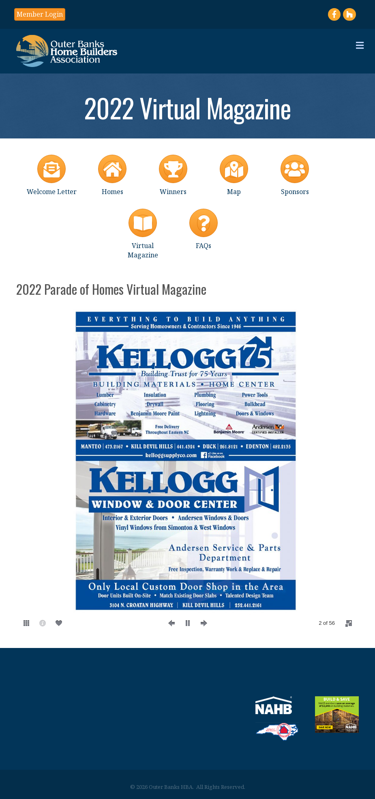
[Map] (234, 174)
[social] (59, 623)
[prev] (171, 623)
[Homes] (112, 174)
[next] (204, 623)
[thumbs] (26, 623)
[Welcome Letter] (52, 174)
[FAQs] (203, 227)
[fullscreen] (349, 623)
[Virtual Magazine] (142, 232)
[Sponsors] (294, 174)
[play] (188, 623)
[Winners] (173, 174)
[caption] (42, 623)
